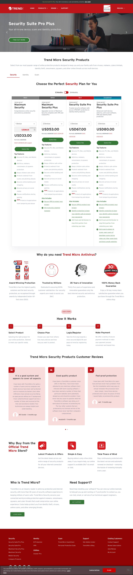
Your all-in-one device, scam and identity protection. (66, 1)
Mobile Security (14, 555)
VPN (34, 545)
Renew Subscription (114, 545)
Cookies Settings (94, 570)
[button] (65, 449)
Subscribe (25, 149)
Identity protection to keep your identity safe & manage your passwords (81, 214)
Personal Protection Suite (67, 545)
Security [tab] (13, 75)
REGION (120, 8)
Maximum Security (15, 552)
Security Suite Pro (15, 545)
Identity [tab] (26, 75)
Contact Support (113, 542)
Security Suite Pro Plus (16, 542)
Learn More (17, 525)
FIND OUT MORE (19, 40)
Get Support (76, 513)
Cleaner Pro (37, 554)
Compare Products (15, 559)
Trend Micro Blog (88, 545)
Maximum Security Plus (16, 549)
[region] (66, 570)
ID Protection (37, 542)
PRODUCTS (42, 8)
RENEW (53, 8)
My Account (111, 552)
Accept (109, 570)
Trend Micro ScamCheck (66, 542)
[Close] (129, 570)
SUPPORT (64, 8)
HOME (32, 8)
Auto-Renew (112, 549)
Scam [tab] (37, 75)
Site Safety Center (89, 542)
